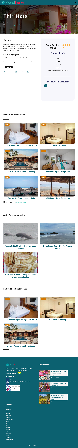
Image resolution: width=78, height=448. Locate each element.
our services (19, 444)
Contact (30, 444)
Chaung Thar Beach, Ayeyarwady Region (58, 70)
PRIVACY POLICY (25, 444)
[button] (75, 2)
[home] (36, 2)
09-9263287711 (58, 64)
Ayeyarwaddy (21, 202)
